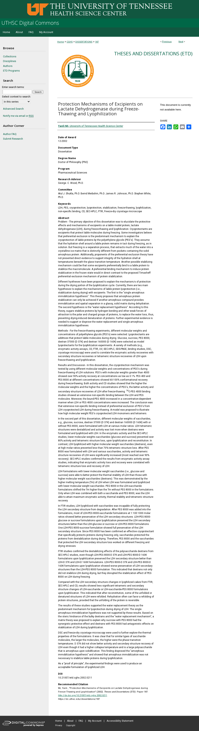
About (70, 720)
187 (97, 42)
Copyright (70, 725)
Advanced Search (13, 108)
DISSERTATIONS (83, 42)
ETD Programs (11, 70)
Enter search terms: (13, 87)
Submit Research (13, 138)
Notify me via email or (18, 116)
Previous (167, 41)
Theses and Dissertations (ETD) (153, 53)
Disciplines (9, 61)
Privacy (58, 725)
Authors (7, 65)
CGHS (70, 42)
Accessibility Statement (120, 720)
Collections (9, 56)
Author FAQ (9, 134)
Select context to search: (16, 96)
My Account (95, 720)
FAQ (81, 720)
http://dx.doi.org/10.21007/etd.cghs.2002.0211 (82, 695)
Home (60, 42)
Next (180, 41)
